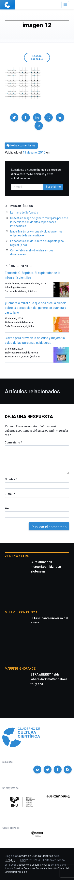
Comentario (13, 442)
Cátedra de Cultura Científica (35, 856)
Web (7, 508)
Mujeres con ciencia (21, 612)
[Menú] (65, 4)
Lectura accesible (37, 57)
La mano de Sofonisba (24, 212)
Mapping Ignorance (20, 668)
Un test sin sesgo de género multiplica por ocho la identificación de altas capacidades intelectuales (39, 222)
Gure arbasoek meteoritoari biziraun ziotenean (46, 566)
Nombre (11, 479)
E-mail (10, 494)
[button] (14, 117)
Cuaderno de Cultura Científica (33, 864)
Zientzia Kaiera (17, 556)
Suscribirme (53, 186)
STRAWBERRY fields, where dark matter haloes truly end (49, 679)
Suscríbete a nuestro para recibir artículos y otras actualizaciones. (36, 174)
